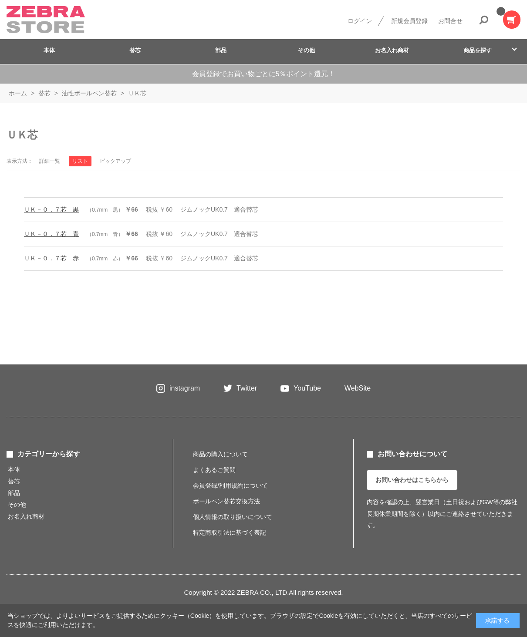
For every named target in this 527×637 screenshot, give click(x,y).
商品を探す (477, 50)
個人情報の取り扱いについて (232, 516)
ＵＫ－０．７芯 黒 (51, 209)
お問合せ (450, 20)
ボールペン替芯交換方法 (226, 501)
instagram (184, 388)
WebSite (358, 388)
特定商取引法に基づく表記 (229, 532)
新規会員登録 (409, 20)
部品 (220, 50)
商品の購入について (220, 454)
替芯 (135, 50)
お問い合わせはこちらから (412, 479)
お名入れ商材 (392, 50)
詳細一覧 (49, 161)
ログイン (360, 20)
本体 (49, 50)
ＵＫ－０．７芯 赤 (51, 258)
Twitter (246, 388)
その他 (306, 50)
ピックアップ (115, 161)
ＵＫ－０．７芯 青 (51, 233)
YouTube (307, 388)
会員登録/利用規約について (230, 485)
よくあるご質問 (214, 469)
